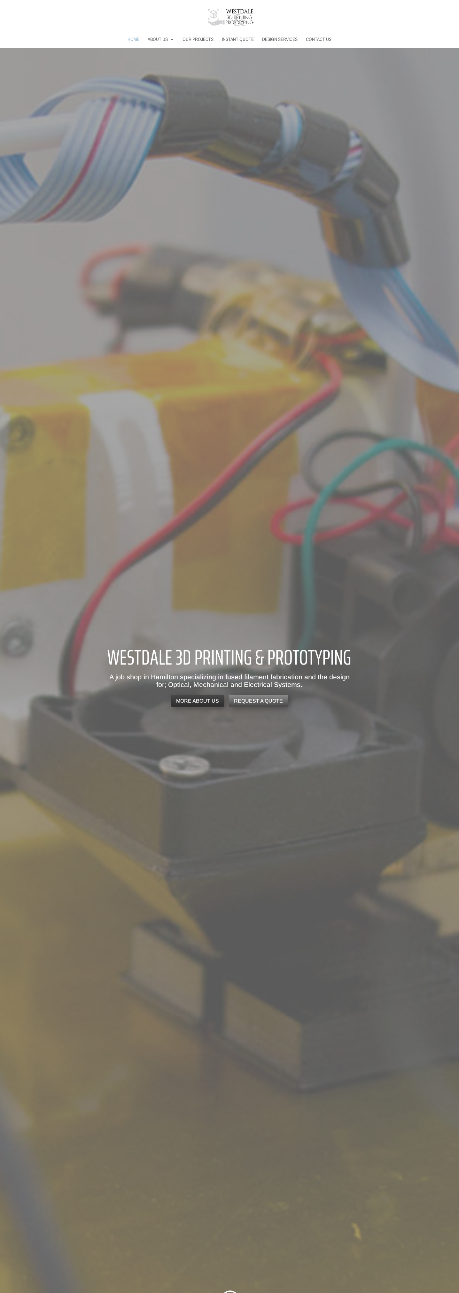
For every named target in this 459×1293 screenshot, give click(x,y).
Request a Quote (258, 701)
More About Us (197, 701)
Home (133, 40)
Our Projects (198, 40)
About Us (158, 40)
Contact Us (318, 40)
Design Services (280, 40)
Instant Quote (238, 40)
